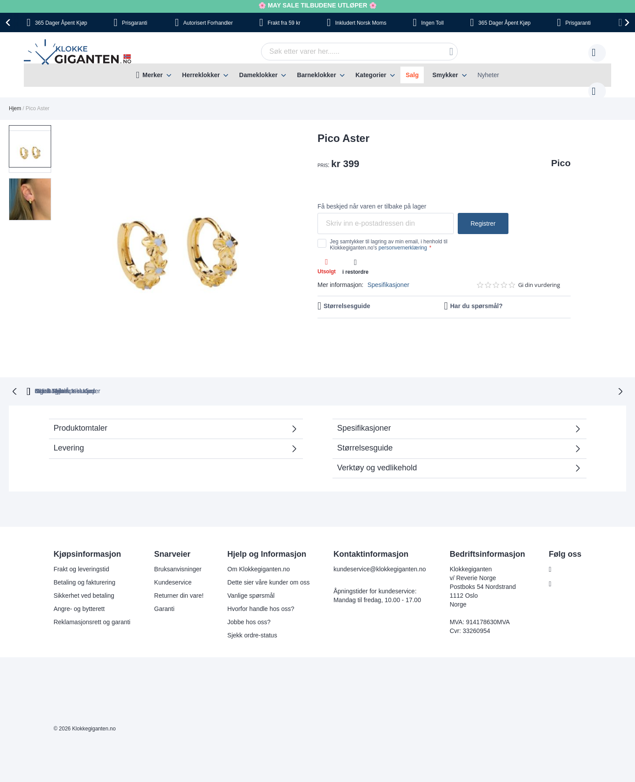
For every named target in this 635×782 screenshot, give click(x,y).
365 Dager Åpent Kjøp (163, 372)
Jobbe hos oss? (248, 603)
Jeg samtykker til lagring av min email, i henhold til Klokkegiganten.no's (389, 236)
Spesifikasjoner (388, 275)
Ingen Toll (305, 372)
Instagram (568, 565)
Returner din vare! (178, 577)
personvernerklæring (402, 239)
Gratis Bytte (243, 372)
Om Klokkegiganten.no (258, 550)
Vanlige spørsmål (250, 577)
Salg (412, 74)
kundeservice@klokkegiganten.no (378, 550)
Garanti (163, 590)
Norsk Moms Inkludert (381, 372)
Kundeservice (172, 563)
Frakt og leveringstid (80, 550)
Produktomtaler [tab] (171, 412)
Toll (432, 23)
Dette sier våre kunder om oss (268, 563)
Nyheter (488, 74)
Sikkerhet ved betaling (82, 577)
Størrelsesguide (347, 297)
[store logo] (79, 53)
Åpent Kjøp (61, 23)
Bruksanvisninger (177, 550)
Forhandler (208, 23)
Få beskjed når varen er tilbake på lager (372, 197)
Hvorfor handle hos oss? (260, 590)
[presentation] (9, 22)
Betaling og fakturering (83, 563)
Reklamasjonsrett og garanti (90, 603)
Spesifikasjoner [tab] (364, 409)
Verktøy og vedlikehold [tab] (377, 449)
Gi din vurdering (539, 276)
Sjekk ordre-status (251, 616)
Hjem (15, 100)
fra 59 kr (284, 23)
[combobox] (345, 51)
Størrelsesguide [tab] (365, 429)
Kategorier (370, 74)
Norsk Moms (360, 23)
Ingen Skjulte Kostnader (477, 372)
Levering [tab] (69, 429)
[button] (30, 182)
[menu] (317, 75)
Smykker (445, 74)
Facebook (568, 551)
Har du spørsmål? (476, 297)
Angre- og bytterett (78, 590)
